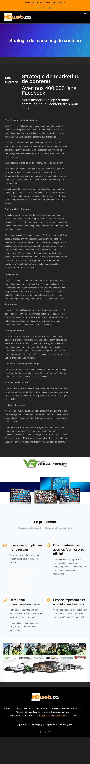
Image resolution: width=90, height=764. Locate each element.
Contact (76, 715)
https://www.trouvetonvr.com (22, 592)
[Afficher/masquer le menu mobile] (85, 14)
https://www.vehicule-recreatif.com (25, 568)
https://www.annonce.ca (20, 574)
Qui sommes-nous (23, 708)
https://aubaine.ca (18, 580)
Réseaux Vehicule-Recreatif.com (67, 708)
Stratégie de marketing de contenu (52, 715)
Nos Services (42, 708)
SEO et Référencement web (56, 712)
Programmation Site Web (21, 715)
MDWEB (71, 725)
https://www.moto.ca (19, 586)
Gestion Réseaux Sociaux (28, 712)
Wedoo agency (37, 725)
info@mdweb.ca (58, 2)
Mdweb (7, 708)
